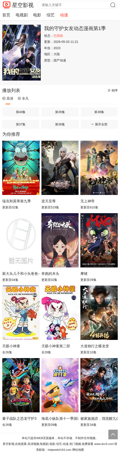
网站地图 (78, 449)
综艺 (51, 15)
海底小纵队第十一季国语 (60, 418)
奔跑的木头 (50, 274)
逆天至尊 (48, 201)
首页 (6, 15)
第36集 (60, 124)
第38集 (99, 112)
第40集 (21, 112)
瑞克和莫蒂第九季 (16, 201)
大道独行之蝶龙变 (94, 346)
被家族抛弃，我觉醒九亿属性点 (99, 418)
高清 (7, 98)
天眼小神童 (11, 346)
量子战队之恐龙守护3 (19, 418)
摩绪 (84, 274)
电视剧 (22, 15)
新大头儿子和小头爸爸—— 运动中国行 (21, 274)
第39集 (60, 112)
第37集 (21, 124)
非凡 (23, 98)
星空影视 (23, 5)
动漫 (64, 15)
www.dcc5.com (104, 444)
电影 (37, 15)
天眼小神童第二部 (55, 346)
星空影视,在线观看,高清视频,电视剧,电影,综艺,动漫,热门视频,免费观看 (48, 444)
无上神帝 (87, 201)
